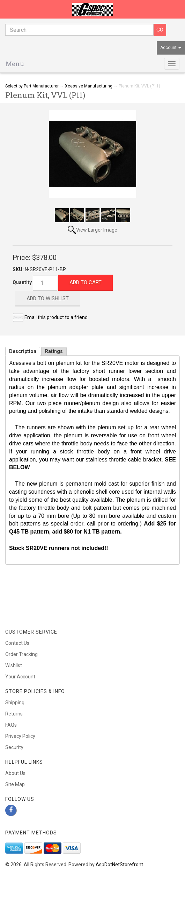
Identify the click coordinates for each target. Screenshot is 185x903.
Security (14, 747)
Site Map (15, 784)
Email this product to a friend (56, 317)
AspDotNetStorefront (119, 864)
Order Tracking (21, 654)
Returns (14, 714)
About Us (15, 773)
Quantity (22, 282)
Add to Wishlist (48, 298)
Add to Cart (85, 282)
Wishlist (13, 665)
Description (22, 351)
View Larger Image (96, 230)
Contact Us (17, 643)
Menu (15, 63)
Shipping (14, 702)
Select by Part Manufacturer (32, 86)
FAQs (11, 725)
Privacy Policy (20, 736)
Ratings (54, 351)
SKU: (19, 269)
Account (170, 47)
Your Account (20, 676)
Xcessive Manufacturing (88, 86)
